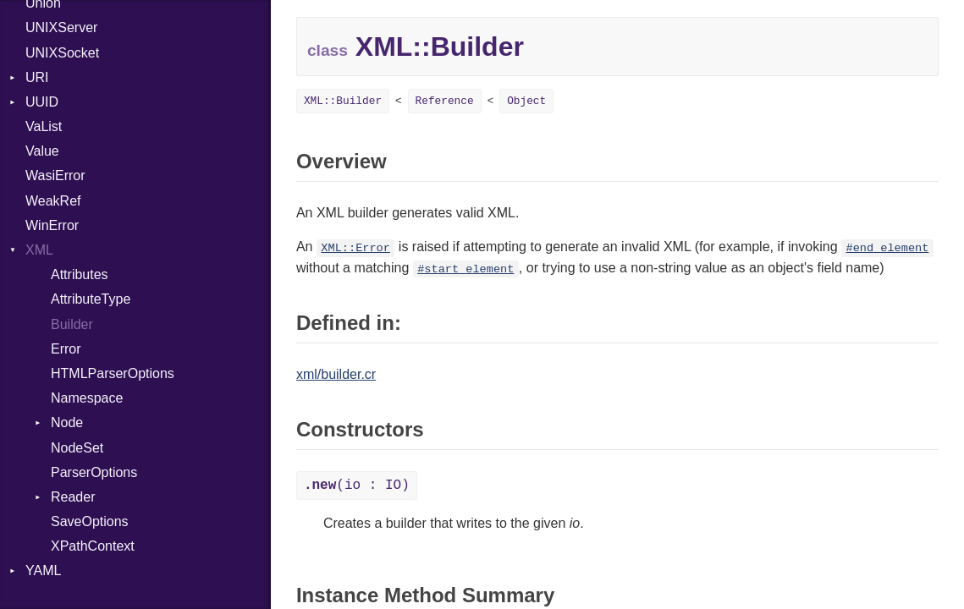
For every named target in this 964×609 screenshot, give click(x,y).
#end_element (887, 248)
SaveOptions (90, 521)
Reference (445, 101)
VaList (43, 126)
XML (39, 250)
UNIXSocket (62, 53)
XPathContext (93, 546)
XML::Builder (343, 101)
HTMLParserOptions (112, 373)
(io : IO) (357, 485)
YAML (43, 570)
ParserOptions (94, 472)
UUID (41, 102)
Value (42, 151)
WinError (52, 225)
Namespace (87, 398)
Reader (73, 497)
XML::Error (355, 248)
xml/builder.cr (336, 374)
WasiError (55, 175)
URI (37, 77)
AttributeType (90, 299)
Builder (72, 324)
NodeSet (77, 448)
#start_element (465, 269)
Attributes (79, 274)
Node (67, 422)
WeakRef (53, 201)
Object (526, 101)
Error (66, 349)
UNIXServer (61, 27)
